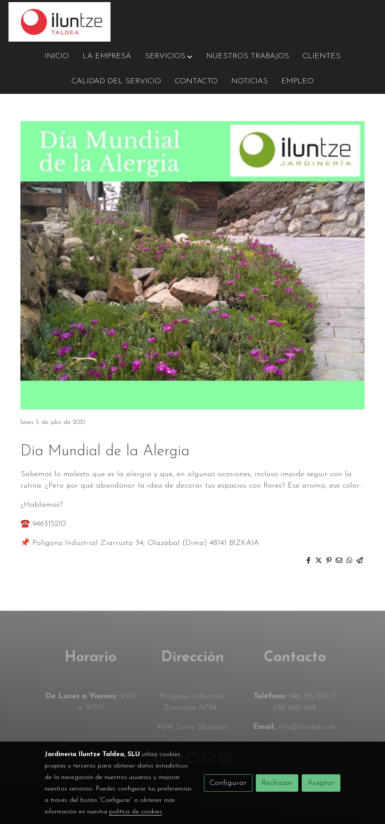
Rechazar (277, 783)
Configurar (228, 783)
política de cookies (135, 811)
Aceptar (321, 783)
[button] (168, 56)
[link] (59, 22)
